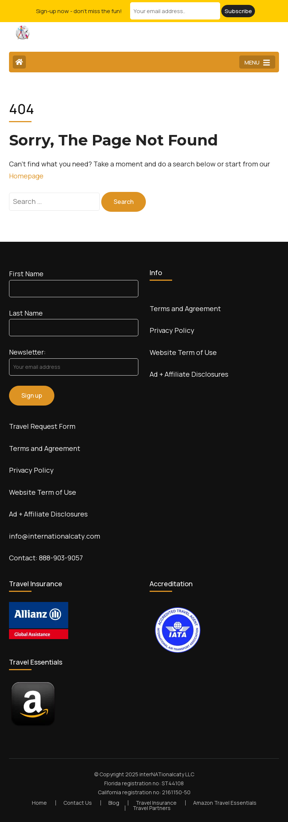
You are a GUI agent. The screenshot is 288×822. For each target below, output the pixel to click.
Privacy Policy (31, 470)
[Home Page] (19, 62)
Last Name (26, 312)
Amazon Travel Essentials (224, 802)
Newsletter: (27, 351)
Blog (113, 802)
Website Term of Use (42, 492)
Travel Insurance (156, 802)
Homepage (26, 175)
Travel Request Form (42, 426)
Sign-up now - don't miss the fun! (79, 11)
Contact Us (77, 802)
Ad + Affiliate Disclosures (48, 513)
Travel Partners (152, 808)
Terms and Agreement (44, 448)
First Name (26, 273)
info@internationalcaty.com (54, 536)
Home (39, 802)
